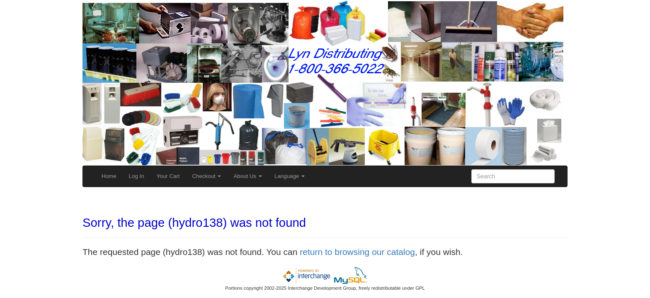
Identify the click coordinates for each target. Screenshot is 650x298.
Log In (136, 176)
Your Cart (168, 176)
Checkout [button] (206, 176)
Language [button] (289, 176)
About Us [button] (247, 176)
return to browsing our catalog (357, 252)
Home (109, 176)
